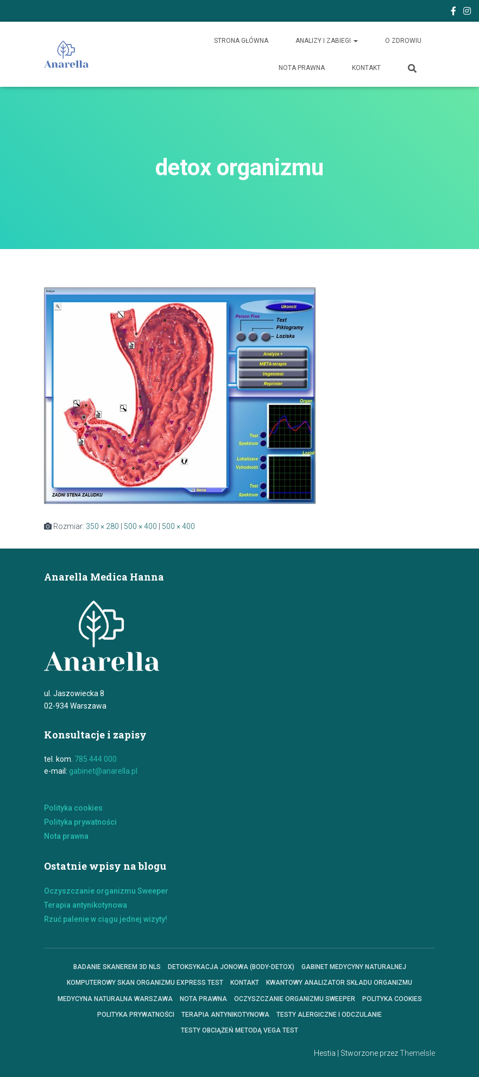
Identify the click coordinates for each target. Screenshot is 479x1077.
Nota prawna (302, 68)
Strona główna (241, 40)
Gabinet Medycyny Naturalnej (353, 967)
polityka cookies (392, 999)
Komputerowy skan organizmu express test (145, 982)
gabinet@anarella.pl (103, 771)
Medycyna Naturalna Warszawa (115, 999)
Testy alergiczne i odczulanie (329, 1014)
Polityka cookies (73, 808)
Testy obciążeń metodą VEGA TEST (239, 1030)
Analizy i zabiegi (326, 40)
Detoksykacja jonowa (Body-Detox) (231, 967)
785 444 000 (95, 759)
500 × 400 (140, 526)
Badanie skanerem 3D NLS (117, 967)
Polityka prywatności (80, 822)
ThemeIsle (417, 1053)
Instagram (467, 12)
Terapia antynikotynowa (85, 905)
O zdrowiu (403, 40)
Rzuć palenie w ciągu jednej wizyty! (105, 919)
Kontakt (366, 68)
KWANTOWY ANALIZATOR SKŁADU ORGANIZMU (339, 982)
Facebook (453, 12)
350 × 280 (102, 526)
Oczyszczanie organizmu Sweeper (106, 891)
